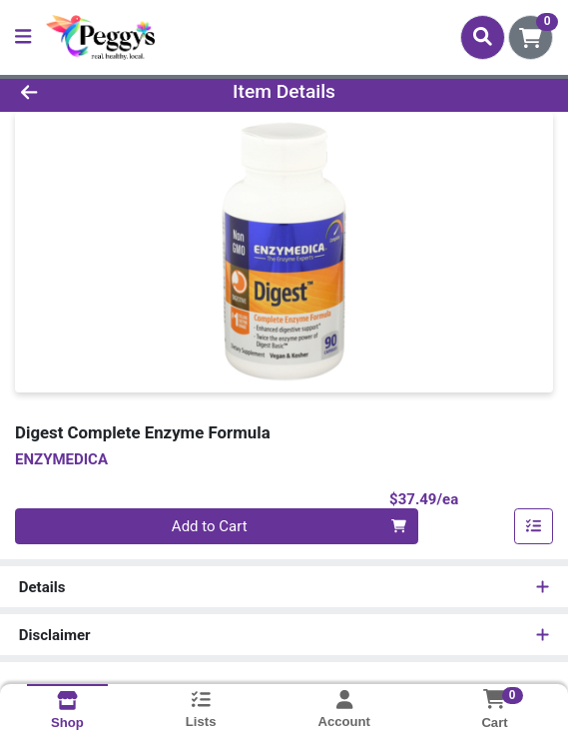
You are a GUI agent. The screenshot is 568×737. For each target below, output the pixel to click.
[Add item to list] (534, 526)
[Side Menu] (23, 37)
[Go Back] (82, 92)
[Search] (482, 37)
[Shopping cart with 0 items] (530, 37)
